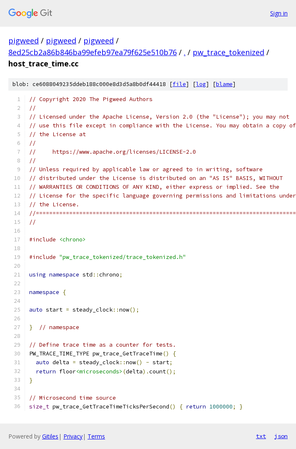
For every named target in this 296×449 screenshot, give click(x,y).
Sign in (279, 13)
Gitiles (50, 436)
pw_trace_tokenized (228, 52)
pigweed (23, 41)
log (201, 84)
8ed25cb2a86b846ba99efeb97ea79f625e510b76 (92, 52)
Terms (96, 436)
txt (261, 436)
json (281, 436)
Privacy (73, 436)
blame (224, 84)
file (179, 84)
